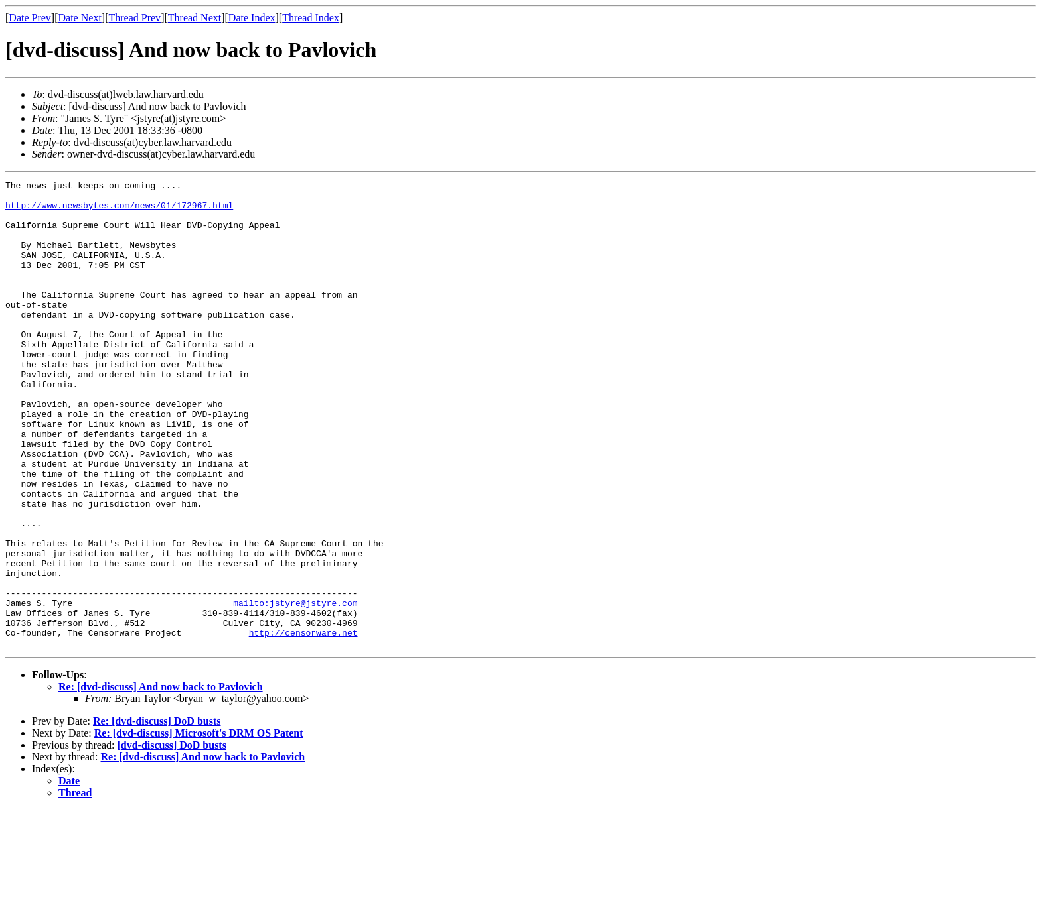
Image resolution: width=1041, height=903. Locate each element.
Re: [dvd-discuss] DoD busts (156, 814)
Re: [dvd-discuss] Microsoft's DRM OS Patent (198, 826)
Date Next (80, 17)
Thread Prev (134, 17)
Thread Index (310, 17)
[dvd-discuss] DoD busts (171, 838)
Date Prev (30, 17)
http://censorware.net (303, 724)
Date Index (252, 17)
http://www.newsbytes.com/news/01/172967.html (119, 211)
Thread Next (194, 17)
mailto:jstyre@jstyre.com (295, 688)
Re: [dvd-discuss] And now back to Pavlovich (160, 780)
